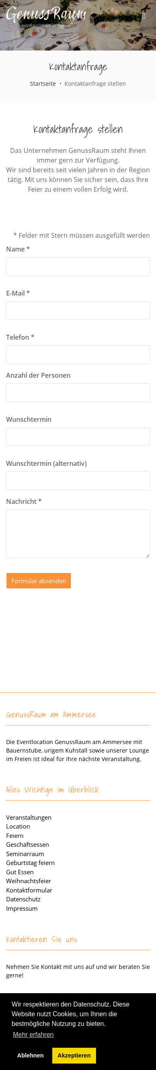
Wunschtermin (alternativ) (46, 463)
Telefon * (20, 337)
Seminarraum (25, 854)
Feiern (15, 835)
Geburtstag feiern (30, 863)
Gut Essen (20, 872)
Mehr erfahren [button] (33, 1034)
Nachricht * (24, 501)
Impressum (22, 908)
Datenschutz (23, 899)
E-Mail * (18, 293)
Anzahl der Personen (38, 375)
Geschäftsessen (27, 844)
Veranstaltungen (28, 817)
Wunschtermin (28, 419)
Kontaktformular (29, 890)
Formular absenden (38, 581)
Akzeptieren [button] (74, 1055)
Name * (18, 249)
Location (18, 826)
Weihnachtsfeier (28, 881)
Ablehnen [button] (30, 1055)
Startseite (43, 83)
